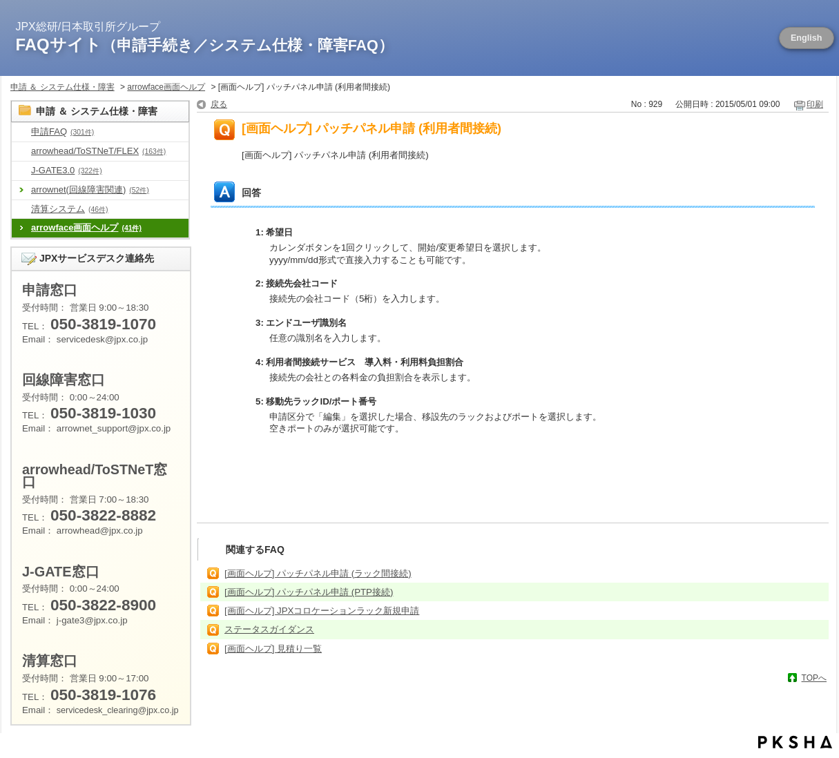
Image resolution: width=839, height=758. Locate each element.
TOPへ (814, 678)
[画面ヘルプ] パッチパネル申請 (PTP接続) (308, 592)
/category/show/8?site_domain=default (21, 132)
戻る (219, 104)
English (806, 38)
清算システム (69, 209)
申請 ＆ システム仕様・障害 (62, 87)
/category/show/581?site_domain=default (21, 171)
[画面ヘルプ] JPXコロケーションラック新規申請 (321, 610)
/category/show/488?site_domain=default (21, 151)
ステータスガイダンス (269, 629)
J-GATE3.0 (66, 170)
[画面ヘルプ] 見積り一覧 (273, 648)
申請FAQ (62, 131)
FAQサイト (205, 44)
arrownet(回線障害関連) (90, 189)
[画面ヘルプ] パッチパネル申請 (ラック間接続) (318, 573)
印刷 (815, 104)
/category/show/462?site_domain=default (21, 209)
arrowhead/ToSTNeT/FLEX (98, 151)
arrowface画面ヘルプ (166, 87)
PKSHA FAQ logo (795, 742)
